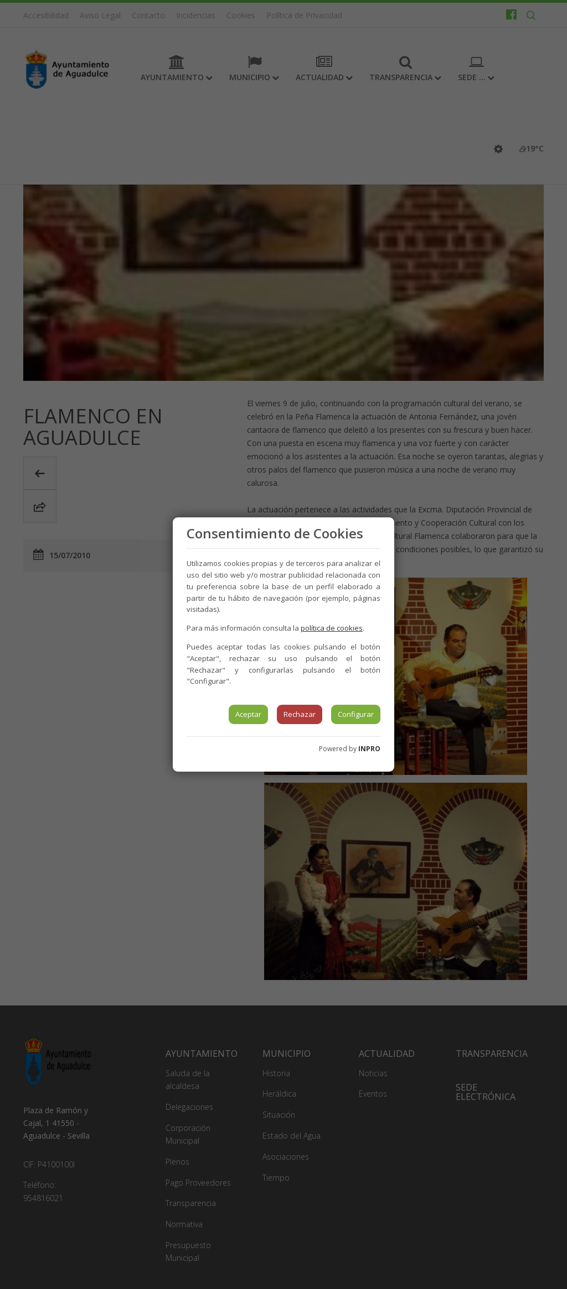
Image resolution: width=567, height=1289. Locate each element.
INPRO (369, 748)
